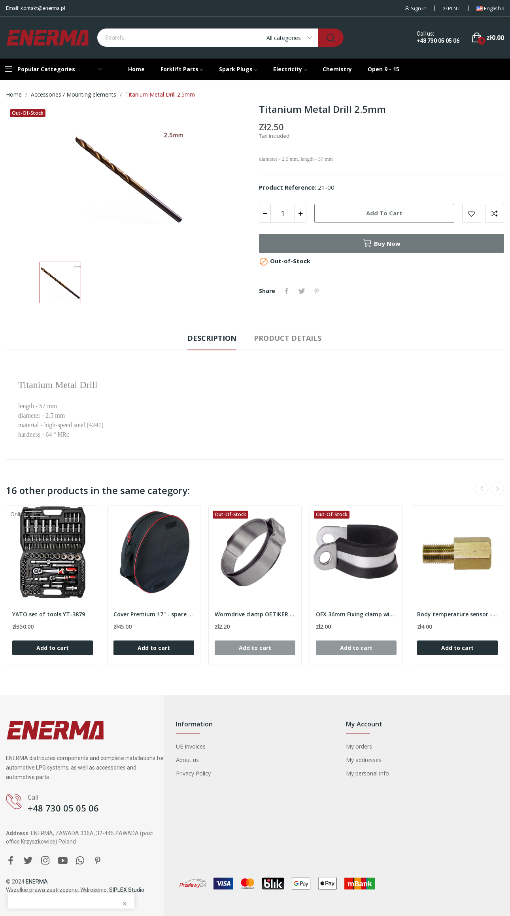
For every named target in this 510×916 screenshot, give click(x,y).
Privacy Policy (193, 773)
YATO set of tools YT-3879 (48, 614)
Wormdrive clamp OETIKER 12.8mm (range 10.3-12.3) (255, 614)
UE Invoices (191, 746)
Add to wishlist (472, 213)
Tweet (301, 291)
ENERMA (37, 881)
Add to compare (495, 213)
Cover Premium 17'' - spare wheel (153, 614)
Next (497, 488)
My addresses (364, 760)
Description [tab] (211, 338)
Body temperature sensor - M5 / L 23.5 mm (457, 614)
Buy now (381, 243)
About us (187, 760)
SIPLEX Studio (126, 890)
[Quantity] (283, 213)
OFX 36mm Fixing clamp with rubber (356, 614)
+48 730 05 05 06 (438, 41)
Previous (481, 488)
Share (286, 291)
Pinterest (316, 291)
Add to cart (384, 213)
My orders (359, 746)
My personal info (367, 773)
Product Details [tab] (287, 338)
